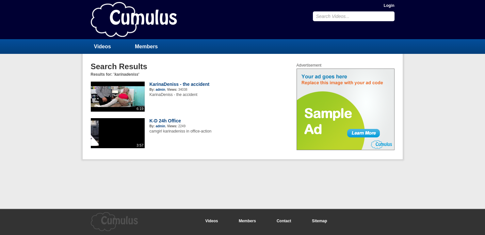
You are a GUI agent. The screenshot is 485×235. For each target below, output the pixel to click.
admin (160, 89)
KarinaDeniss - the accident (180, 84)
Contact (284, 221)
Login (389, 5)
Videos (102, 46)
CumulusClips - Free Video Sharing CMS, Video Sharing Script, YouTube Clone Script (134, 19)
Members (146, 46)
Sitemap (319, 221)
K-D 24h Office (165, 120)
